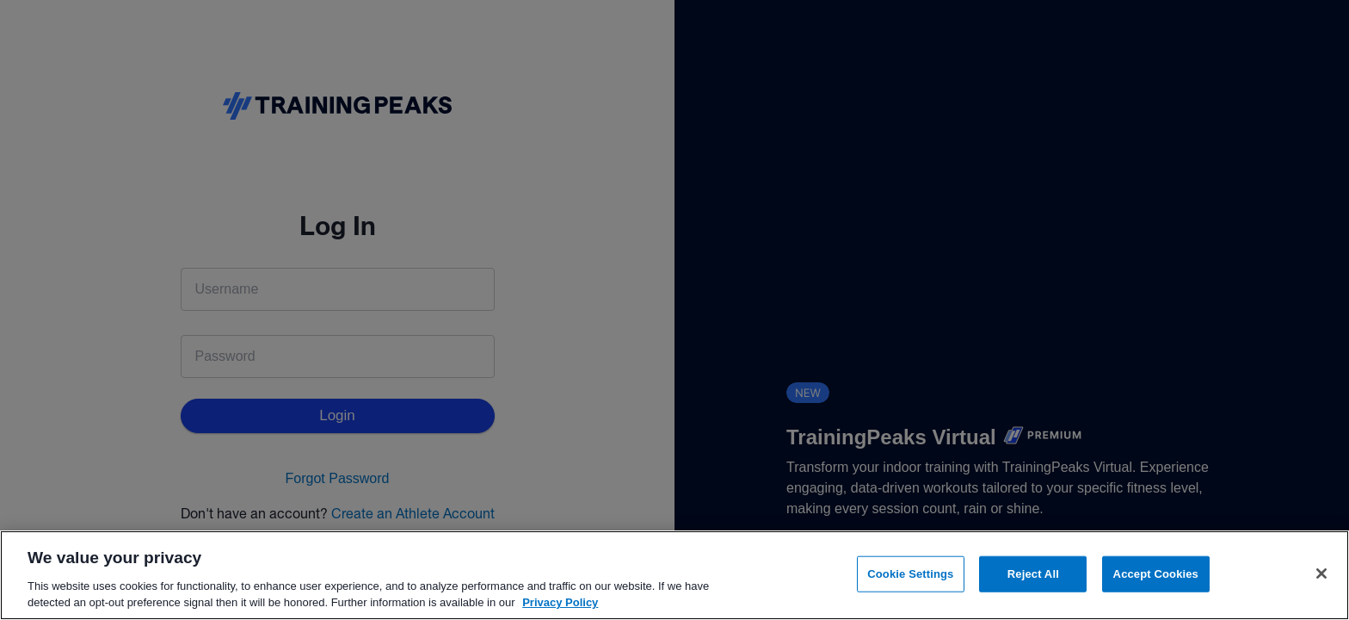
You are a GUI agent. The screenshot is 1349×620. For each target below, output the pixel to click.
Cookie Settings (910, 573)
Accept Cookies (1155, 573)
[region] (674, 575)
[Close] (1321, 573)
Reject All (1033, 573)
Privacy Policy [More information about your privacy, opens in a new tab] (560, 602)
